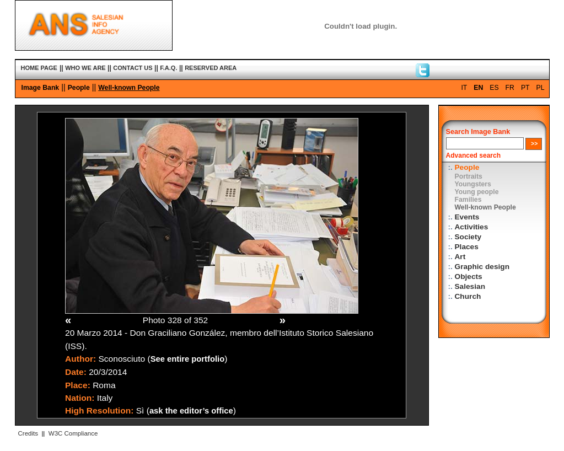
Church (468, 296)
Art (460, 257)
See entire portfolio (188, 359)
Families (468, 199)
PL (540, 88)
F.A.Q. (168, 68)
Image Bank (41, 88)
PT (525, 88)
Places (467, 247)
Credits (28, 433)
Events (467, 217)
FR (510, 88)
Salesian (470, 286)
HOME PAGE (39, 68)
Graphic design (482, 266)
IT (464, 88)
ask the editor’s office (191, 410)
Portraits (468, 176)
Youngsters (473, 184)
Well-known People (128, 88)
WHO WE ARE (85, 68)
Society (468, 237)
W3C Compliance (73, 433)
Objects (468, 276)
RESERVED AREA (211, 68)
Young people (477, 192)
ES (494, 88)
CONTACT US (132, 68)
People (79, 88)
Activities (471, 227)
